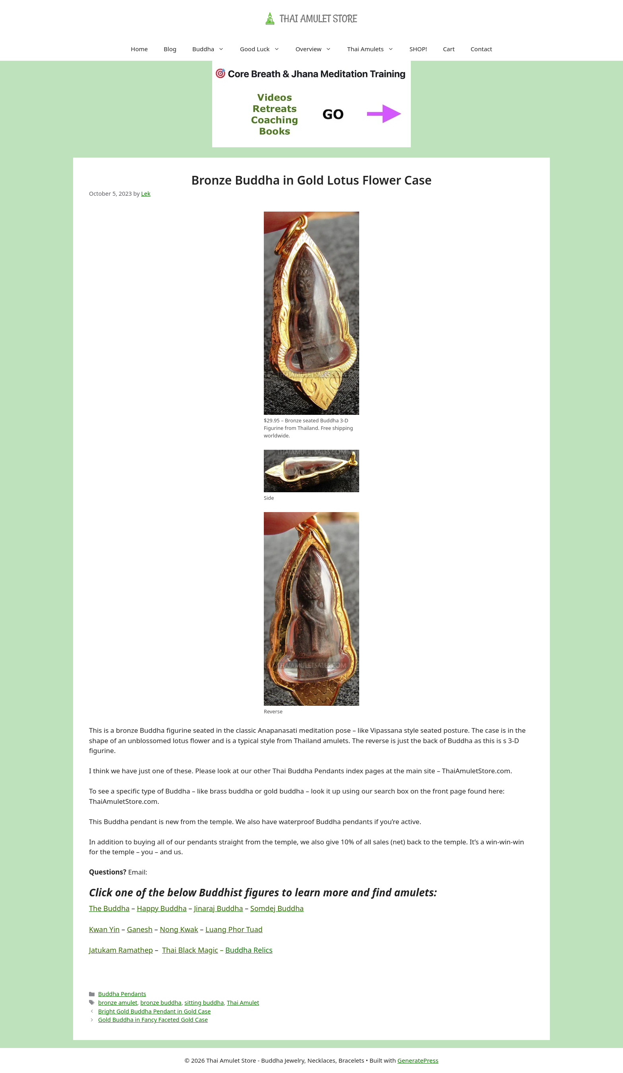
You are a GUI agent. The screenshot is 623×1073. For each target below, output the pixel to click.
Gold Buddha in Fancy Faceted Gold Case (153, 1019)
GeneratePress (417, 1060)
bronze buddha (160, 1002)
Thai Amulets (374, 49)
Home (139, 49)
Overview (317, 49)
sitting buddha (204, 1002)
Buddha (212, 49)
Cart (449, 49)
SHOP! (418, 49)
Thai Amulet (243, 1002)
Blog (170, 49)
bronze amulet (117, 1002)
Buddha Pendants (122, 994)
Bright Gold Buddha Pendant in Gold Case (154, 1011)
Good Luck (264, 49)
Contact (481, 49)
